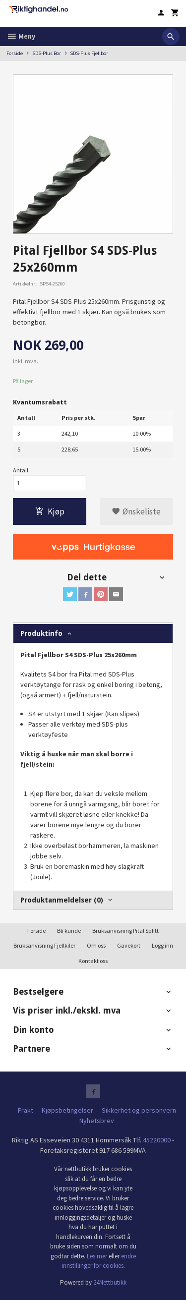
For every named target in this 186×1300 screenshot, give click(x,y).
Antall (20, 470)
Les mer (98, 1256)
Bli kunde (69, 930)
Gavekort (128, 945)
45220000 (157, 1139)
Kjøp (49, 511)
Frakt (25, 1110)
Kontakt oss (93, 960)
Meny (20, 36)
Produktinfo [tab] (41, 633)
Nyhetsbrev (96, 1120)
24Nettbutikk (109, 1282)
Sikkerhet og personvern (139, 1110)
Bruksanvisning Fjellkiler (44, 945)
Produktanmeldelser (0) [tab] (61, 900)
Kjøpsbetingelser (67, 1110)
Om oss (96, 945)
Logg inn (162, 945)
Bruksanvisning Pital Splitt (125, 930)
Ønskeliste (136, 511)
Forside (14, 53)
